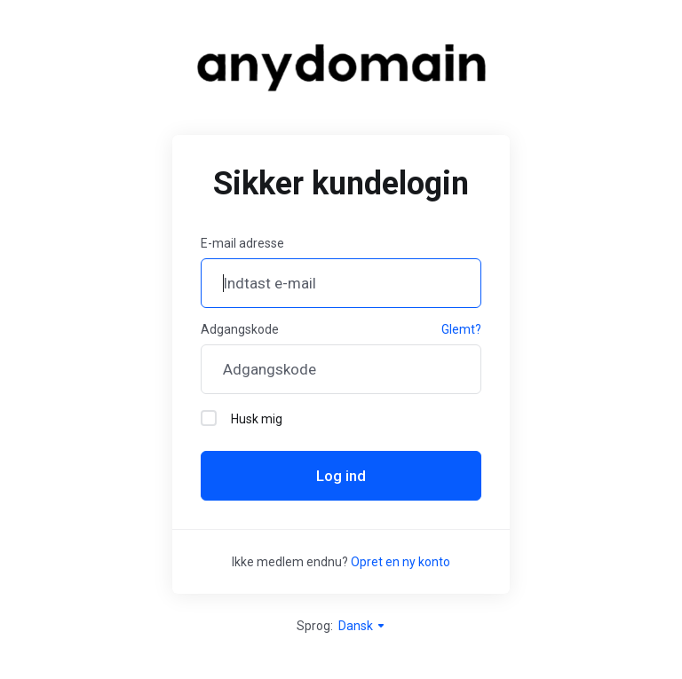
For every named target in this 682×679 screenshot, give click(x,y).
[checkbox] (209, 418)
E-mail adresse (242, 243)
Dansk (362, 626)
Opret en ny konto (400, 562)
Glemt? (461, 329)
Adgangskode (240, 329)
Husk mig (241, 418)
